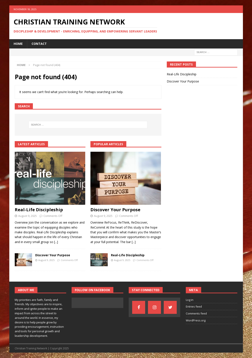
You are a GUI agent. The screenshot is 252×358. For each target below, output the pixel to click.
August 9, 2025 (27, 216)
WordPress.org (195, 320)
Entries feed (194, 306)
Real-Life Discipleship (39, 210)
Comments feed (196, 313)
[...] (56, 242)
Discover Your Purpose (52, 255)
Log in (189, 300)
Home (18, 44)
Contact (39, 44)
